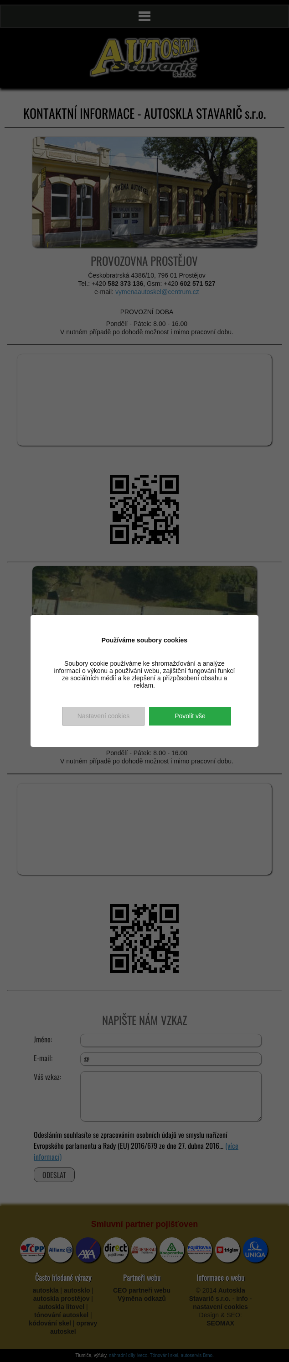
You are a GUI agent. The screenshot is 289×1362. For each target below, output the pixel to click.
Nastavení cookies (103, 716)
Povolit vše (190, 716)
